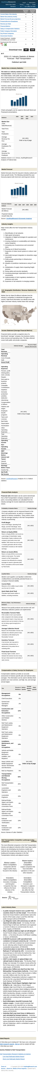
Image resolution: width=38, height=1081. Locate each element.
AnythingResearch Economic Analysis (19, 218)
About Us (9, 1068)
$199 (32, 49)
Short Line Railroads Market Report (14, 1059)
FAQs (27, 4)
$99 (26, 49)
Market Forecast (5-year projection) (10, 19)
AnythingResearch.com (30, 1066)
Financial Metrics (5, 26)
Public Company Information (8, 31)
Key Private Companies (7, 33)
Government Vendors (6, 36)
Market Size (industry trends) (8, 16)
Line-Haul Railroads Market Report (13, 1056)
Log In (24, 2)
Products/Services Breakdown (9, 21)
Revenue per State (5, 24)
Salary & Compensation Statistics (10, 28)
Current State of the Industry (8, 14)
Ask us (17, 1044)
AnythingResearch (12, 478)
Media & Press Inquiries (19, 1068)
